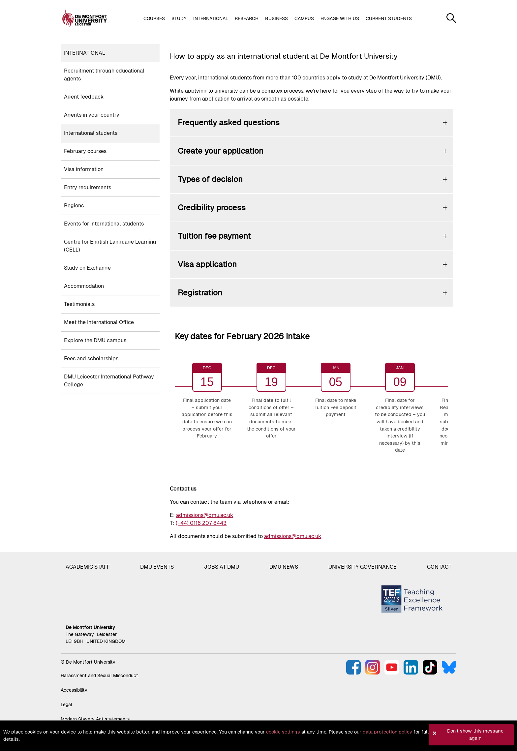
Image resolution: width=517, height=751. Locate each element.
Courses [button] (154, 18)
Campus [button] (304, 18)
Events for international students (104, 224)
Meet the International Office (99, 322)
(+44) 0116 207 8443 (201, 523)
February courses (85, 151)
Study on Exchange (87, 268)
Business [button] (276, 18)
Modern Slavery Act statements (95, 719)
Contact (439, 567)
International (84, 53)
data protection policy (387, 732)
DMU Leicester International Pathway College (109, 381)
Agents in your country (91, 115)
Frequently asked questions (229, 122)
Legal (66, 704)
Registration (200, 292)
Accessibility (74, 690)
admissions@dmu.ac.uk (204, 515)
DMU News (283, 567)
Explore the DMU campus (95, 340)
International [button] (210, 18)
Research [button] (246, 18)
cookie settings (283, 732)
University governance (362, 567)
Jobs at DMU (221, 567)
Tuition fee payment (214, 235)
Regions (74, 205)
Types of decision (210, 179)
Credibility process (212, 207)
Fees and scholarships (91, 358)
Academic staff (88, 567)
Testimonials (79, 304)
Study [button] (179, 18)
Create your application (220, 150)
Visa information (84, 169)
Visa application (207, 264)
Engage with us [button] (339, 18)
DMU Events (157, 567)
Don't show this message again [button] (475, 734)
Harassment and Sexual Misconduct (99, 675)
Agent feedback (84, 97)
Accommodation (84, 286)
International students (90, 133)
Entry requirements (87, 187)
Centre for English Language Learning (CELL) (110, 246)
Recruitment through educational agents (104, 75)
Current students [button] (389, 18)
